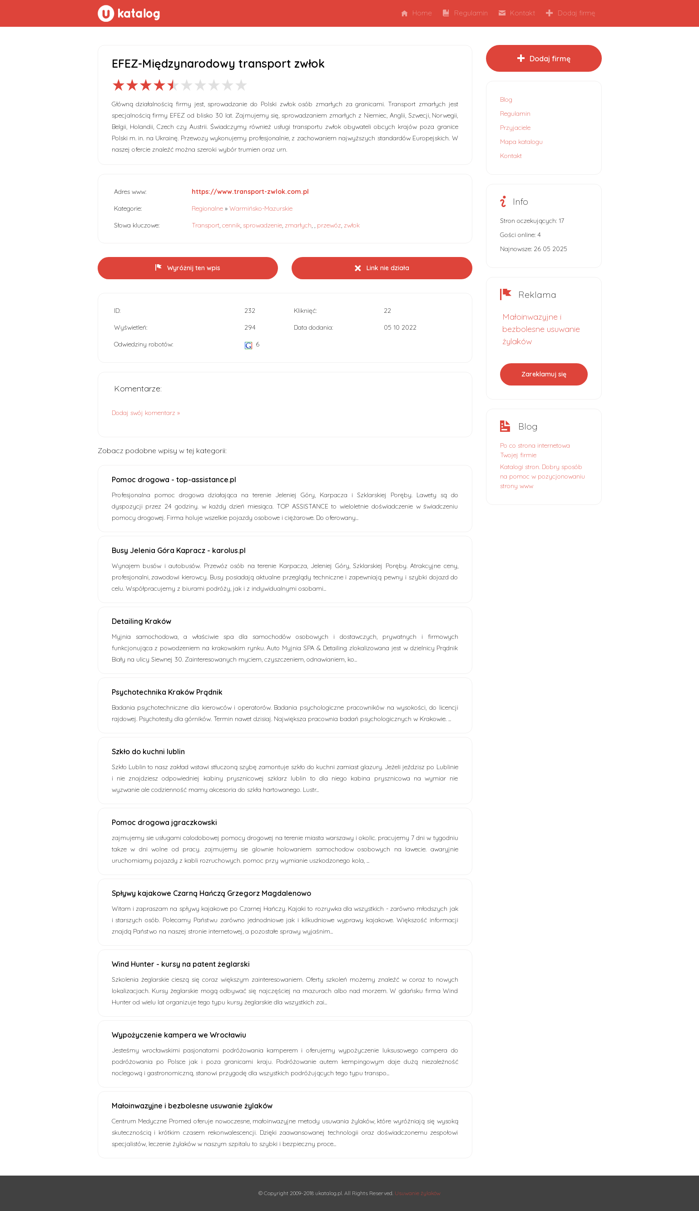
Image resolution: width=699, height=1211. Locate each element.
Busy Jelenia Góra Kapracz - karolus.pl (179, 550)
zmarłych (298, 225)
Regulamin (465, 13)
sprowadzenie (262, 225)
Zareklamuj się (543, 374)
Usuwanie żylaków (418, 1193)
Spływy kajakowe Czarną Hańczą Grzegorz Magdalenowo (211, 893)
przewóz (329, 225)
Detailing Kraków (141, 621)
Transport (205, 225)
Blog (506, 99)
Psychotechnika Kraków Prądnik (167, 692)
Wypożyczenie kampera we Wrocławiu (179, 1034)
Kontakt (517, 13)
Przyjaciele (515, 128)
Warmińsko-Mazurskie (260, 208)
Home (416, 13)
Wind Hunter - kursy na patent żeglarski (181, 964)
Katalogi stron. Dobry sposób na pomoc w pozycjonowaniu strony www (542, 476)
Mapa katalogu (521, 142)
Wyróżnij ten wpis (187, 268)
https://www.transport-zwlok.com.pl (250, 192)
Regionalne (207, 208)
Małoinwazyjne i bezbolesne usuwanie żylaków (192, 1105)
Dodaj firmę (570, 13)
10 (241, 85)
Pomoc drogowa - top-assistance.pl (174, 479)
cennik (231, 225)
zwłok (352, 225)
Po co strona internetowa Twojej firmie (535, 450)
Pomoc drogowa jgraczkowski (164, 822)
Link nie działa (382, 268)
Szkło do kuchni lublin (148, 751)
